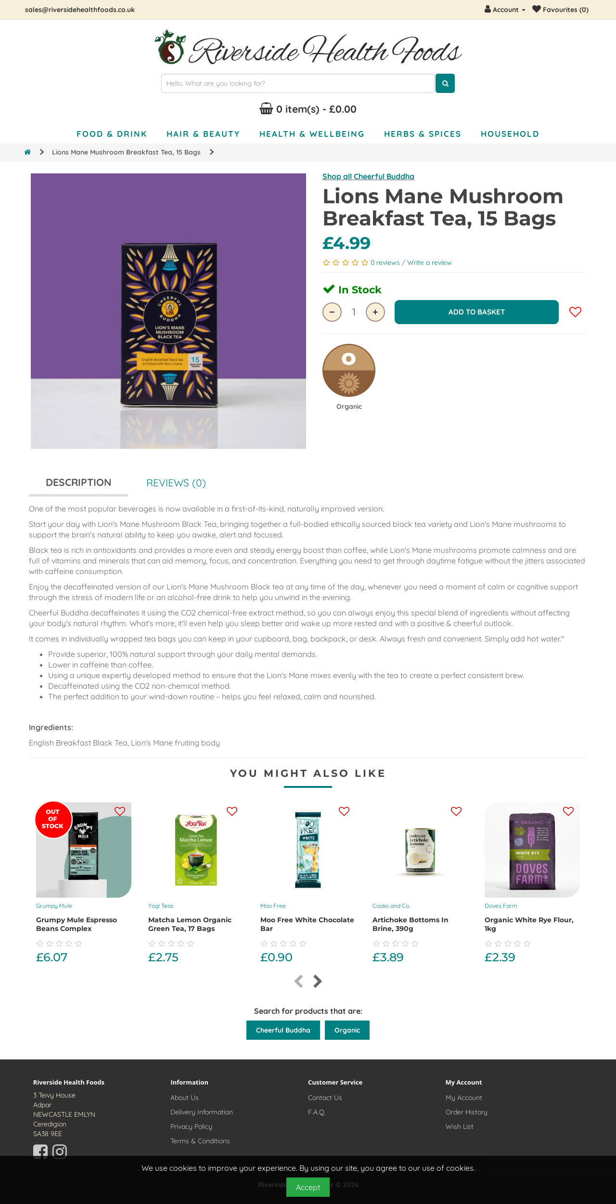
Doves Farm (501, 905)
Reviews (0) (176, 482)
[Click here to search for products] (445, 83)
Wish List (460, 1126)
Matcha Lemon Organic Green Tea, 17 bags (189, 924)
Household (510, 134)
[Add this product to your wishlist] (120, 812)
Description (78, 482)
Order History (467, 1112)
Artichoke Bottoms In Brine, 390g (410, 924)
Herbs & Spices (423, 134)
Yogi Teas (161, 905)
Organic (347, 1030)
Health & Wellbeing (312, 134)
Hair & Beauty (203, 134)
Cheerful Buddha (283, 1030)
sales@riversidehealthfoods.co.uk (80, 9)
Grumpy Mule (54, 905)
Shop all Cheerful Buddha (368, 176)
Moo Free (273, 905)
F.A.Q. (317, 1112)
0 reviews (386, 262)
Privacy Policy (191, 1126)
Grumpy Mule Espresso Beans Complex (76, 924)
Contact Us (325, 1097)
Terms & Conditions (200, 1141)
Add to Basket (477, 311)
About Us (184, 1097)
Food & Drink (112, 134)
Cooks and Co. (391, 905)
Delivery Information (201, 1112)
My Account (464, 1097)
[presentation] (298, 981)
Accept (308, 1187)
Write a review (429, 262)
